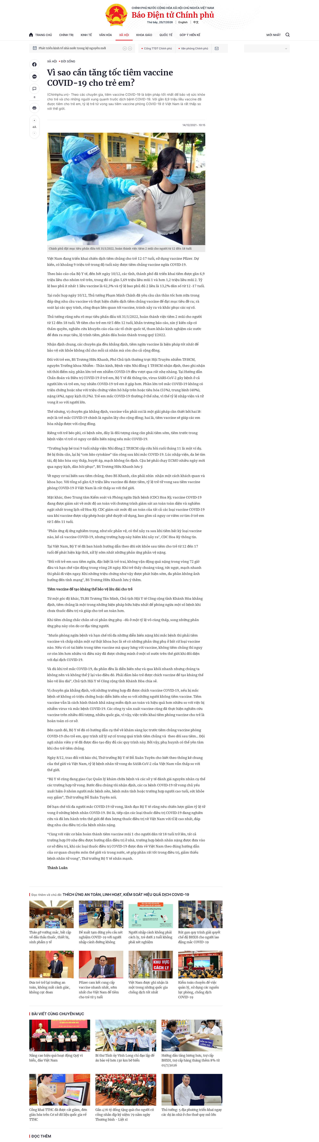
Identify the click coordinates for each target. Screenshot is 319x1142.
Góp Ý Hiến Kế (190, 35)
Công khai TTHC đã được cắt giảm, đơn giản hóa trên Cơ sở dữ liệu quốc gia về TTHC (58, 1114)
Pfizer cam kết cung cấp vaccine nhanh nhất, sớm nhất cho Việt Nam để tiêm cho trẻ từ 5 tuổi (99, 990)
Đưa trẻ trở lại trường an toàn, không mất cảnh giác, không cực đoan (49, 987)
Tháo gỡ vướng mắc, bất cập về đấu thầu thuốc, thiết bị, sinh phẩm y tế (50, 937)
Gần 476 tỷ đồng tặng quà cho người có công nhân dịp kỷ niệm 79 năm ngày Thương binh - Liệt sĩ (124, 1114)
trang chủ (40, 35)
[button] (125, 48)
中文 (196, 22)
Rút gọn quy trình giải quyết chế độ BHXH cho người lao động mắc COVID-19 (199, 937)
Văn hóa (105, 35)
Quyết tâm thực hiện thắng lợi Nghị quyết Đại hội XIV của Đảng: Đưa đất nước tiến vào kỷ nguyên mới (79, 48)
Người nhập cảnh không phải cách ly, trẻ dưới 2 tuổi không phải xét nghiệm (150, 937)
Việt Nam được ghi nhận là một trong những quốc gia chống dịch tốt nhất (148, 987)
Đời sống (68, 61)
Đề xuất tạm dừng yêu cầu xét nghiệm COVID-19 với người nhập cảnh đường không (101, 937)
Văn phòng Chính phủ (193, 48)
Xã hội (124, 35)
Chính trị (66, 35)
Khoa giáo (144, 35)
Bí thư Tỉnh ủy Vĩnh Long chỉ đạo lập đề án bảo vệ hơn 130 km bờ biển (124, 1058)
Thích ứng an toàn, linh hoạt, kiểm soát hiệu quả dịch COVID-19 (110, 894)
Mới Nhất (274, 35)
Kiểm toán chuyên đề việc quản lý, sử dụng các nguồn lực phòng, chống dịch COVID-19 (198, 990)
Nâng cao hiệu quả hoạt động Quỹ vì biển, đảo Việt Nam (56, 1058)
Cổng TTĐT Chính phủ (157, 48)
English (183, 22)
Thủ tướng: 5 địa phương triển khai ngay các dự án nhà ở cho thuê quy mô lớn (192, 1112)
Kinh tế (86, 35)
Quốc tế (166, 35)
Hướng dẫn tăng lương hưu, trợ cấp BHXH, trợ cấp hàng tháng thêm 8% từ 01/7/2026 (191, 1060)
